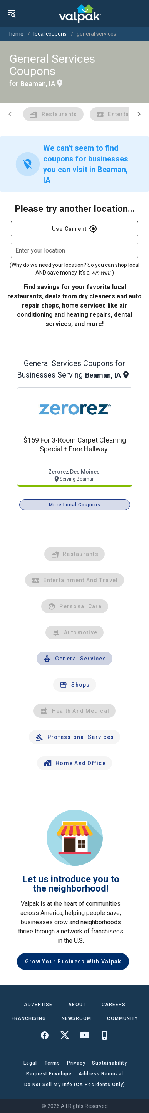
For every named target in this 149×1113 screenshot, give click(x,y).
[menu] (11, 13)
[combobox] (74, 250)
